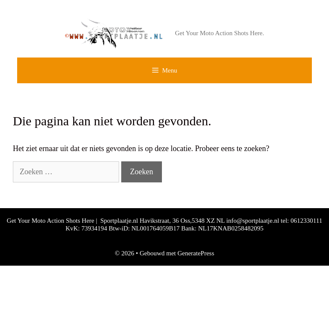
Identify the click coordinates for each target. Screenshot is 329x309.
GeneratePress (195, 253)
